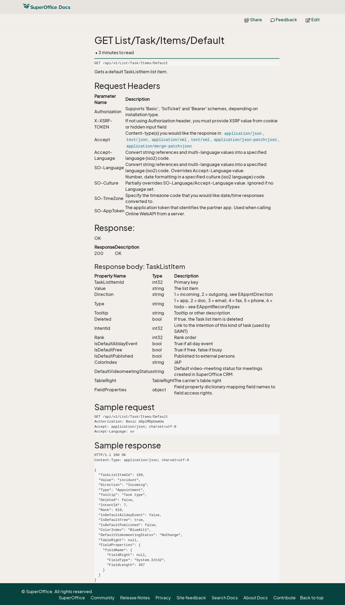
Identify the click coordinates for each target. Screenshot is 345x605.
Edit (313, 19)
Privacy (163, 597)
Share (253, 19)
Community (103, 597)
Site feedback (191, 597)
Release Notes (135, 597)
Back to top (312, 597)
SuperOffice (72, 597)
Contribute (284, 597)
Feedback (284, 19)
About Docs (255, 597)
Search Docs (225, 597)
